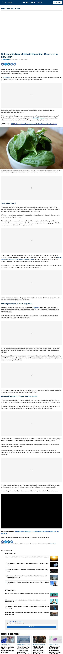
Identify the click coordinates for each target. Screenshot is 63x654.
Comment (11, 64)
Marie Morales (6, 59)
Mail (14, 64)
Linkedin (8, 64)
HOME (3, 8)
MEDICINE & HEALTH (13, 8)
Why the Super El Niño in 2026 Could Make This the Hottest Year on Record (28, 557)
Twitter (5, 64)
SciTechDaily (6, 77)
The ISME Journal (38, 118)
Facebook (2, 64)
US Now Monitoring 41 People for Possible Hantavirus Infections (7, 649)
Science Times (53, 543)
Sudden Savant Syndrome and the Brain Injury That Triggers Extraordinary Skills (27, 593)
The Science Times (31, 2)
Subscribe (57, 2)
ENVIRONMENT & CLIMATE (23, 644)
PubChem (36, 308)
